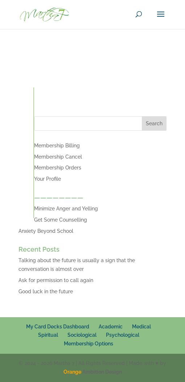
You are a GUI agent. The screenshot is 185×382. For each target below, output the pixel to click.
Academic (111, 326)
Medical (141, 326)
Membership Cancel (58, 157)
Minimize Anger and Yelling (66, 208)
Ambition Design (92, 372)
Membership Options (88, 344)
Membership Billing (57, 145)
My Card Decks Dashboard (57, 326)
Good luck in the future (45, 291)
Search (154, 123)
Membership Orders (57, 168)
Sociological (81, 335)
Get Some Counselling (60, 220)
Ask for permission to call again (55, 280)
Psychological (122, 335)
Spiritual (48, 335)
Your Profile (47, 179)
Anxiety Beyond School (45, 231)
